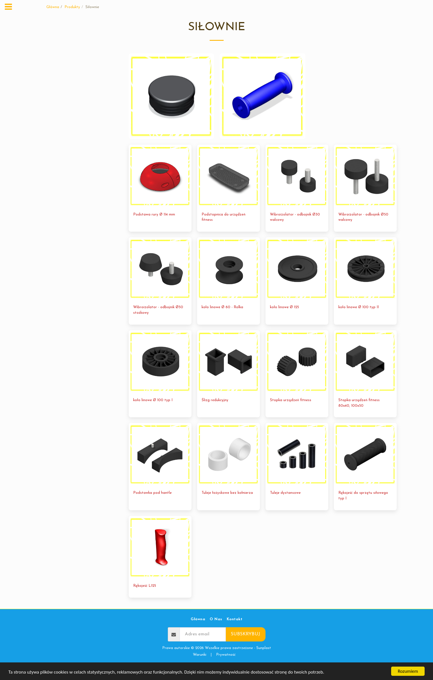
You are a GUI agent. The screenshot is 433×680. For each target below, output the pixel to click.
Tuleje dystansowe (285, 505)
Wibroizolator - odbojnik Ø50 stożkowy (158, 322)
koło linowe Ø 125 (284, 320)
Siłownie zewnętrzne (60, 78)
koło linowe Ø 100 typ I (153, 412)
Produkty (72, 7)
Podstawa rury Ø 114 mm (154, 227)
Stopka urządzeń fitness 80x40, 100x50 (359, 415)
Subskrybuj (245, 647)
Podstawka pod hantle (152, 505)
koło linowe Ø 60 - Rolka (222, 320)
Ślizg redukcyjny (215, 412)
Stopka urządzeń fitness (290, 412)
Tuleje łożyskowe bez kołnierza (227, 505)
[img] (160, 188)
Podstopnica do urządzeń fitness (223, 229)
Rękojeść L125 (144, 598)
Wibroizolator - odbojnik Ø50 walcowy (363, 229)
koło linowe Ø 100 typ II (358, 320)
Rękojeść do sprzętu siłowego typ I (363, 508)
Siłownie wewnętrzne (60, 85)
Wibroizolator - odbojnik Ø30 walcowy (295, 229)
